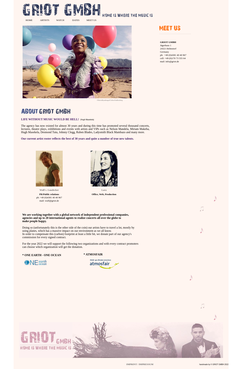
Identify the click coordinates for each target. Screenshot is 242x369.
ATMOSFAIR (94, 254)
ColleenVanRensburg (116, 100)
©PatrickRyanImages (103, 100)
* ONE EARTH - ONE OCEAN (41, 255)
